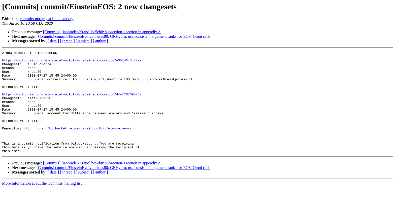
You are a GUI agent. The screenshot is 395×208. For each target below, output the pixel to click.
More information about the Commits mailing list (42, 203)
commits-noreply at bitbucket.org (47, 19)
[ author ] (100, 41)
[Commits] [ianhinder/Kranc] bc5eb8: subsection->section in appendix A (102, 32)
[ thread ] (67, 41)
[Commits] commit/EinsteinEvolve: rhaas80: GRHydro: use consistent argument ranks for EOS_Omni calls (123, 36)
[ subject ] (84, 41)
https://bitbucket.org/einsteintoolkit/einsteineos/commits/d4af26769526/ (72, 103)
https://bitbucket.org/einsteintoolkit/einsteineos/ (83, 144)
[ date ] (53, 41)
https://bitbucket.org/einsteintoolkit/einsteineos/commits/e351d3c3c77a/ (72, 62)
